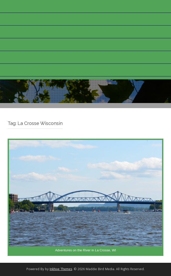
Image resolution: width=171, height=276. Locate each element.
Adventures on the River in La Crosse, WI (85, 250)
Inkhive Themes (61, 269)
